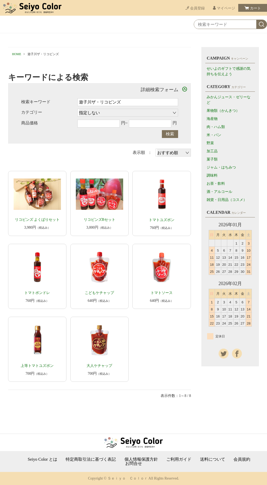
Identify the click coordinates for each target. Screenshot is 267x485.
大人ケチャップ (99, 366)
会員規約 (242, 459)
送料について (212, 459)
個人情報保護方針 (141, 459)
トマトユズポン (161, 220)
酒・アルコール (219, 192)
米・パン (214, 135)
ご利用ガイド (178, 459)
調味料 (212, 175)
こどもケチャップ (99, 293)
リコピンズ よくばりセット (37, 220)
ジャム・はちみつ (221, 167)
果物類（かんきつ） (223, 111)
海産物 (212, 119)
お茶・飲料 (216, 184)
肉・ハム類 (216, 127)
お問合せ (133, 463)
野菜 (210, 143)
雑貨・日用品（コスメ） (227, 200)
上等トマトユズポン (37, 366)
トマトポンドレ (37, 293)
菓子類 (212, 159)
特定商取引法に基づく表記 (91, 459)
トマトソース (162, 293)
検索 (170, 134)
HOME (16, 54)
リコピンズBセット (99, 220)
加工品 (212, 151)
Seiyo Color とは (42, 459)
